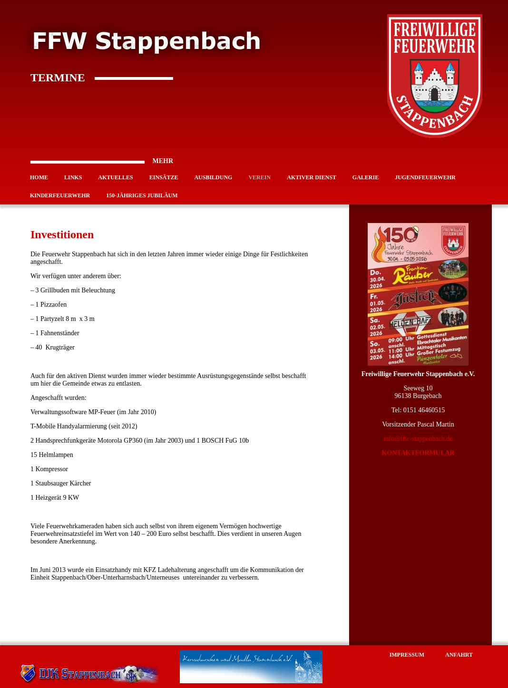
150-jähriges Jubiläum (141, 195)
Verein (259, 177)
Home (39, 177)
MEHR (101, 161)
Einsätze (163, 177)
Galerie (365, 177)
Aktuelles (115, 177)
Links (73, 177)
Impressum (407, 654)
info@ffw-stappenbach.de (417, 438)
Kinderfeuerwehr (60, 195)
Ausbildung (213, 177)
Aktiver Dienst (311, 177)
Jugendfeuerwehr (425, 177)
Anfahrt (459, 654)
